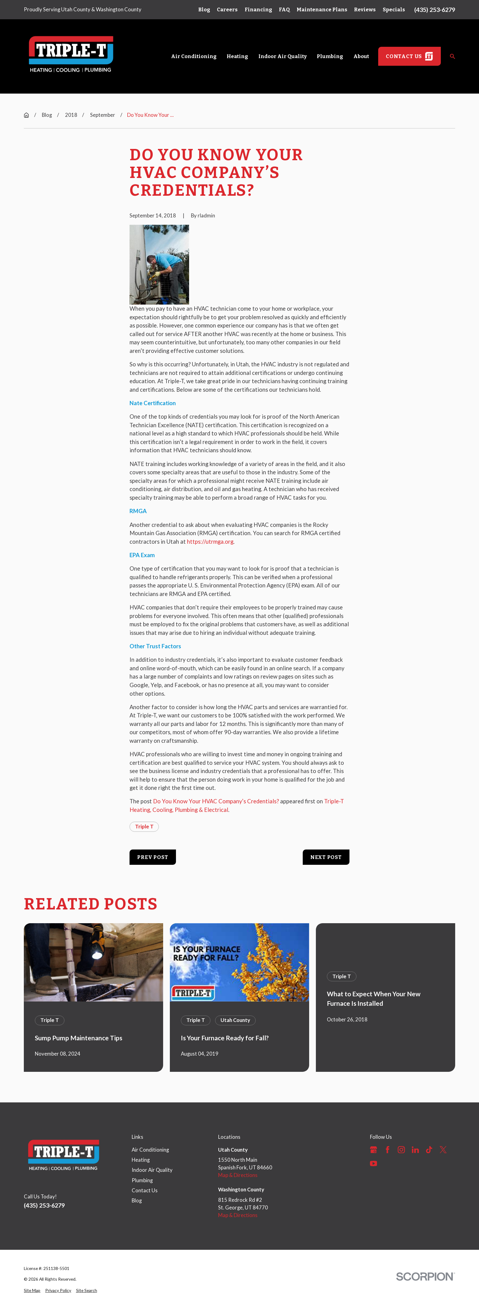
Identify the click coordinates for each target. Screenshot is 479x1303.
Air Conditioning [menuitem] (194, 56)
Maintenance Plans (322, 9)
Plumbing (142, 1180)
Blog (204, 9)
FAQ (284, 9)
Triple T (144, 827)
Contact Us (145, 1190)
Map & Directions (238, 1175)
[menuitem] (32, 1290)
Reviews (365, 9)
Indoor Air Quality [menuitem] (282, 56)
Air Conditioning (150, 1150)
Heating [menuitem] (237, 56)
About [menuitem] (361, 56)
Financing (258, 9)
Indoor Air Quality (152, 1170)
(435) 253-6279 (434, 9)
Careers (227, 9)
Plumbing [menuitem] (330, 56)
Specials (394, 9)
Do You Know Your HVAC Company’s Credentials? (216, 801)
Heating (141, 1160)
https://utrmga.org (210, 541)
